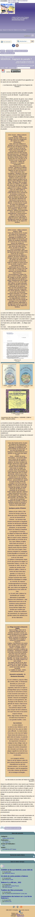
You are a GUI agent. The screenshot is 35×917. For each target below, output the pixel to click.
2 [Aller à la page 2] (3, 866)
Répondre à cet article (12, 828)
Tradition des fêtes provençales (12, 890)
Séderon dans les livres (8, 838)
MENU (27, 36)
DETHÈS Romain (7, 887)
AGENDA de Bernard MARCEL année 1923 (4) (16, 870)
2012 (3, 845)
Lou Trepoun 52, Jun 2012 (7, 53)
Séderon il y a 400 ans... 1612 (11, 882)
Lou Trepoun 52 (6, 842)
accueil (2, 51)
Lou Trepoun (10, 51)
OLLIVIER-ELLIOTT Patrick (26, 65)
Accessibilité (4, 1)
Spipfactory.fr (20, 916)
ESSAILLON (8, 901)
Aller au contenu (12, 0)
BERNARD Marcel (10, 873)
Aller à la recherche (22, 0)
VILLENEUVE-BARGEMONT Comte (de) (16, 893)
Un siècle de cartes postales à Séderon (14, 876)
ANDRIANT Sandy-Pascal (11, 886)
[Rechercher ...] (24, 41)
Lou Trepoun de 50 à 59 (21, 51)
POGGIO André (9, 879)
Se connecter (7, 41)
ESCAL (18, 914)
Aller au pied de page (13, 2)
